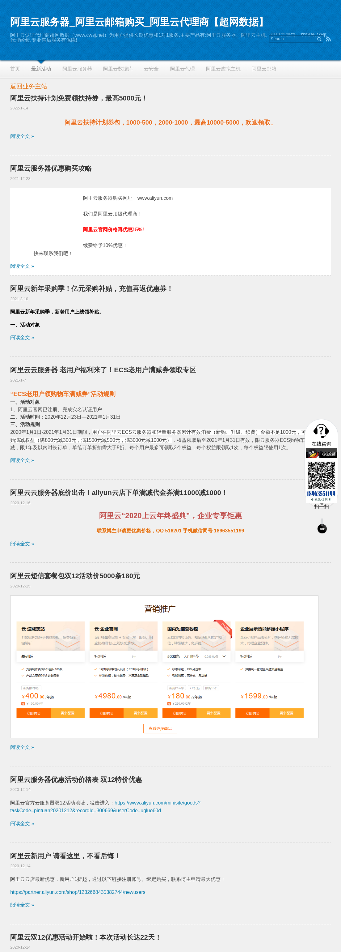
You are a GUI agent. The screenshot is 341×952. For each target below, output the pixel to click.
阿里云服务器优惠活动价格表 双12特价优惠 (76, 779)
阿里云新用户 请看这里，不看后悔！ (65, 856)
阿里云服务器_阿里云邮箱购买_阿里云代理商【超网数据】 (139, 22)
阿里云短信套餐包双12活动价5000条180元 (75, 576)
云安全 (151, 68)
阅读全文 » (22, 136)
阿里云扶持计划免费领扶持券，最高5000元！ (79, 98)
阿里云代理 (182, 68)
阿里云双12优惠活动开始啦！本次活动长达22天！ (86, 937)
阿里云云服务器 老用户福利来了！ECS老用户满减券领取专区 (103, 370)
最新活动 (41, 68)
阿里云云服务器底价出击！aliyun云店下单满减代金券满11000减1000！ (119, 493)
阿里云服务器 (77, 68)
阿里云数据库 (118, 68)
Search (319, 38)
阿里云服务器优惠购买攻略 (51, 168)
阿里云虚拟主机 (223, 68)
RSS (328, 38)
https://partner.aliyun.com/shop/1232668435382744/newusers (77, 892)
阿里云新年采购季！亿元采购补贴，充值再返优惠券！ (91, 288)
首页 (15, 68)
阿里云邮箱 (264, 68)
